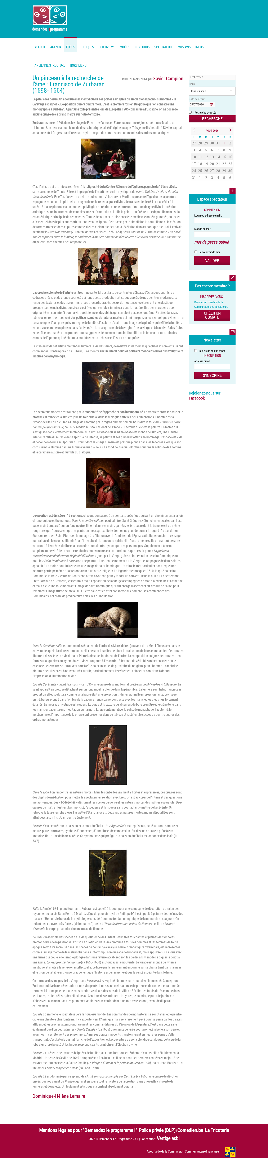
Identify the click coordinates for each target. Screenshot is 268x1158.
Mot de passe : (202, 215)
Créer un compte (212, 295)
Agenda (56, 47)
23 (230, 155)
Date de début (197, 99)
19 (206, 155)
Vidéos (125, 47)
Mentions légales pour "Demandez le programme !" (102, 1120)
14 (218, 150)
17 (194, 155)
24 (194, 160)
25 (200, 160)
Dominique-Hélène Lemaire (50, 1088)
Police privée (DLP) (149, 1120)
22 (224, 155)
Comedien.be (172, 1120)
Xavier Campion (173, 77)
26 (206, 160)
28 (200, 140)
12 (206, 150)
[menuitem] (56, 44)
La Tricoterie (190, 1120)
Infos (199, 47)
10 (194, 150)
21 (218, 155)
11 (200, 150)
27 (194, 140)
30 (212, 140)
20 (212, 155)
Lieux (192, 84)
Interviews (107, 47)
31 (218, 140)
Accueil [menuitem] (40, 47)
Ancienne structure (50, 65)
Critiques (87, 47)
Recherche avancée (205, 112)
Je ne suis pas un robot (209, 328)
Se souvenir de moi (207, 236)
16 (230, 150)
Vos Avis (184, 47)
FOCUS (70, 47)
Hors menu (78, 65)
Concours (142, 47)
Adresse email (202, 338)
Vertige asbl (168, 1125)
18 (200, 155)
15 (224, 150)
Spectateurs (164, 47)
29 (206, 140)
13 (212, 150)
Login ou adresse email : (208, 202)
